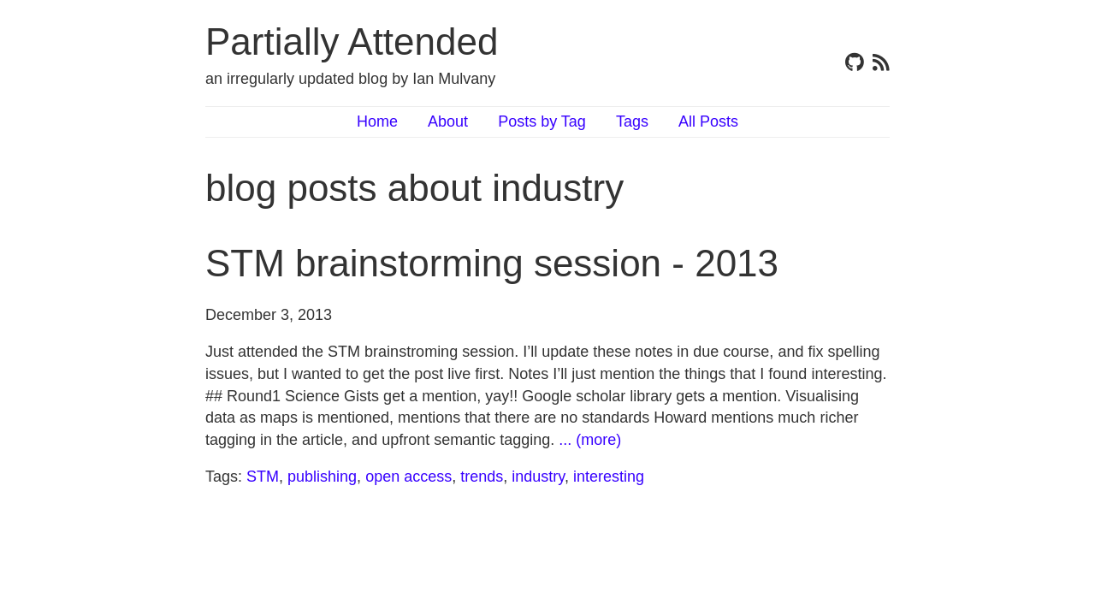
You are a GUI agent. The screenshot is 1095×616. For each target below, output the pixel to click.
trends (481, 476)
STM (262, 476)
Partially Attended (351, 41)
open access (408, 476)
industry (538, 476)
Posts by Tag (542, 121)
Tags (632, 121)
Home (377, 121)
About (448, 121)
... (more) (590, 439)
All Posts (708, 121)
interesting (608, 476)
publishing (322, 476)
